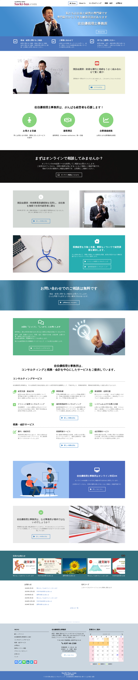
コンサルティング (95, 3)
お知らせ (17, 654)
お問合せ (119, 3)
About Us (82, 3)
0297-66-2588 (70, 643)
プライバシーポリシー (20, 651)
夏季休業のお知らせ (69, 575)
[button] (124, 556)
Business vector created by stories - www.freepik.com (69, 621)
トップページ (19, 634)
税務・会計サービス (20, 642)
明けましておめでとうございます (23, 575)
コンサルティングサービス (22, 639)
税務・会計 (109, 3)
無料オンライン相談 (20, 648)
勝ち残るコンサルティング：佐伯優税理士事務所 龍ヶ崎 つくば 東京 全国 (71, 676)
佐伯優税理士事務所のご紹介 (22, 637)
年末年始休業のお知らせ (45, 575)
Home (73, 3)
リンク (16, 656)
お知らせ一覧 (74, 608)
